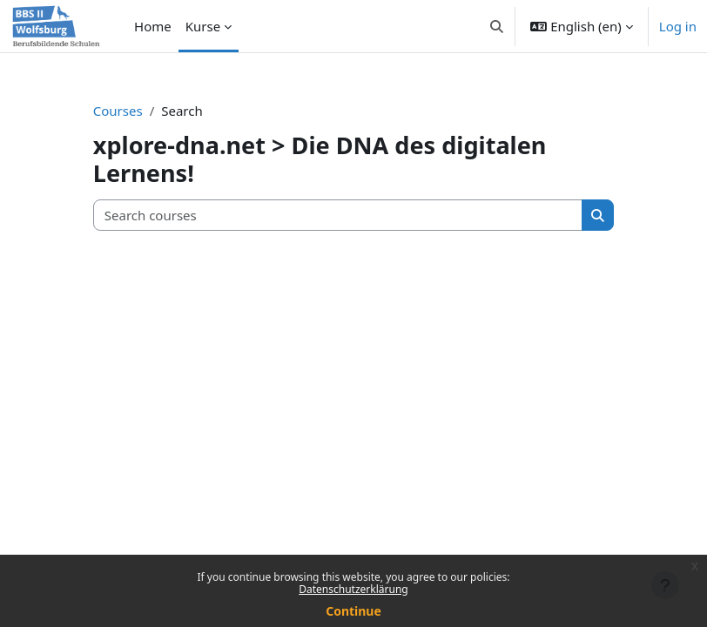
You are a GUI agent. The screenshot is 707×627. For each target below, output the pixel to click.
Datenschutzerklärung (353, 589)
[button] (496, 26)
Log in (678, 26)
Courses (118, 110)
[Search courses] (338, 215)
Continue (353, 611)
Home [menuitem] (153, 26)
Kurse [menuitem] (202, 26)
